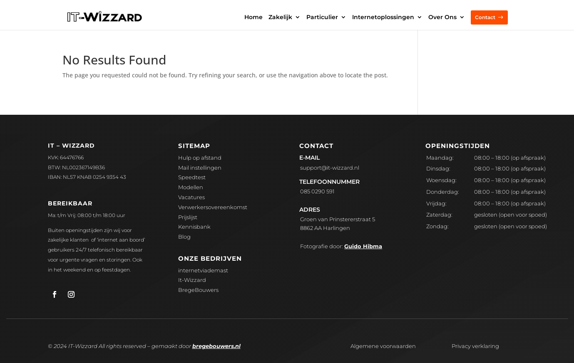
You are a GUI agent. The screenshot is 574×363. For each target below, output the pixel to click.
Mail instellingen (199, 167)
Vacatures (191, 197)
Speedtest (192, 177)
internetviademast (203, 270)
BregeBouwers (198, 289)
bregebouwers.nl (216, 346)
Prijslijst (187, 217)
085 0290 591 (317, 191)
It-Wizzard (192, 280)
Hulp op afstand (199, 157)
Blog (184, 236)
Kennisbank (194, 226)
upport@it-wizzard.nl (329, 167)
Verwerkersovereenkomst (212, 207)
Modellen (190, 187)
